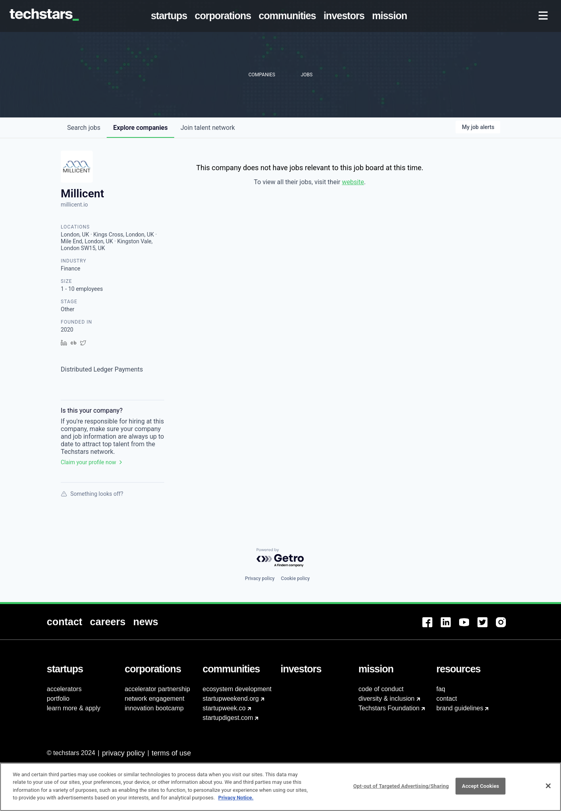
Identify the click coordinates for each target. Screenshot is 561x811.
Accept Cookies (480, 788)
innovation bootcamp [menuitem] (154, 708)
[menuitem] (171, 16)
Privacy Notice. (236, 800)
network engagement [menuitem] (154, 698)
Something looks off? (92, 494)
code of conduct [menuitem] (381, 689)
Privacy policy (260, 578)
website (353, 182)
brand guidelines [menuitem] (459, 708)
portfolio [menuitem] (58, 698)
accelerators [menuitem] (64, 689)
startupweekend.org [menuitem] (231, 698)
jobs (83, 127)
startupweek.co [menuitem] (224, 708)
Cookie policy (295, 578)
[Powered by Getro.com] (280, 558)
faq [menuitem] (440, 689)
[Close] (548, 788)
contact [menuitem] (446, 698)
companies (140, 127)
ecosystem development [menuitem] (237, 689)
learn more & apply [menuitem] (73, 708)
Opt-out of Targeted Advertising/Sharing (401, 788)
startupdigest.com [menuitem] (228, 717)
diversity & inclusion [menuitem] (386, 698)
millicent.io (74, 204)
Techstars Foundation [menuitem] (389, 708)
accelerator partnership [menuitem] (157, 689)
